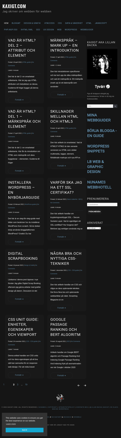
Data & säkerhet (74, 23)
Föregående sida (78, 388)
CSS (60, 23)
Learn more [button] (11, 424)
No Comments (54, 203)
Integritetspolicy (67, 407)
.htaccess (49, 23)
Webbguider (86, 30)
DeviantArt (56, 417)
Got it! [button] (24, 430)
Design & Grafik (32, 23)
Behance (67, 417)
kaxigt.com (14, 6)
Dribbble (77, 417)
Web (59, 30)
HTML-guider (27, 62)
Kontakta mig (82, 407)
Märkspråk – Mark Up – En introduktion (64, 45)
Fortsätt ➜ (16, 100)
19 (27, 384)
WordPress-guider (30, 204)
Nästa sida (84, 388)
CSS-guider (75, 270)
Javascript (101, 23)
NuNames (43, 407)
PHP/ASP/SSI (10, 30)
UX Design (48, 30)
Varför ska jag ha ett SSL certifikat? (66, 187)
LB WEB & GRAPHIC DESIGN (95, 166)
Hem (6, 23)
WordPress (71, 30)
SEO (38, 30)
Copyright (52, 407)
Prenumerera (94, 211)
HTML (89, 23)
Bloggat (16, 23)
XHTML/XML (27, 30)
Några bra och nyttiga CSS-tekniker (66, 258)
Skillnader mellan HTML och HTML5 (64, 116)
